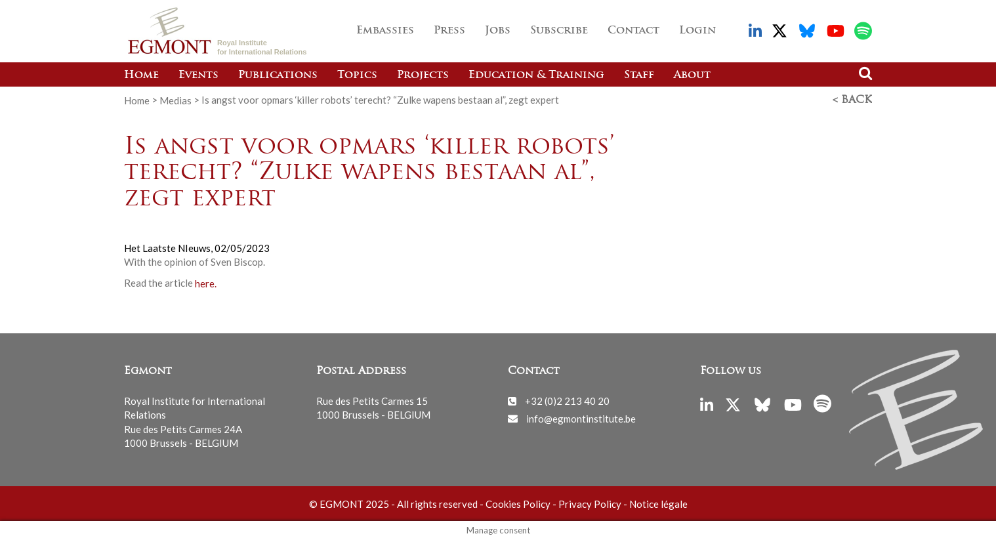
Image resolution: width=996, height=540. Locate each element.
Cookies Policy (518, 504)
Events (198, 75)
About (692, 75)
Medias (175, 100)
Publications (278, 75)
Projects (423, 75)
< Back (852, 100)
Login (697, 31)
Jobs (497, 31)
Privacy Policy (589, 504)
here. (206, 283)
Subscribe (559, 31)
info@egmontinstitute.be (581, 418)
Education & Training (536, 75)
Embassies (385, 31)
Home (141, 75)
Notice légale (658, 504)
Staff (639, 75)
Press (449, 31)
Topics (357, 75)
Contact (633, 31)
